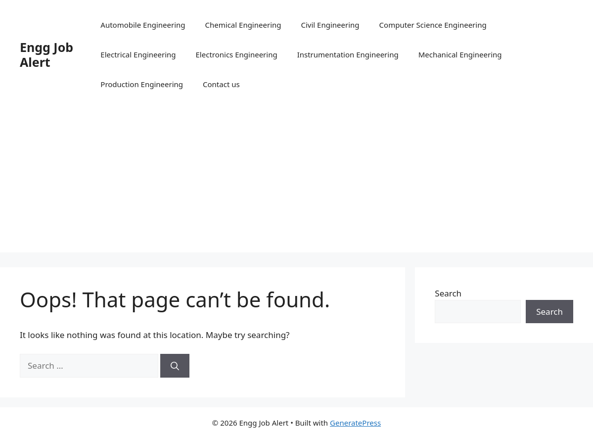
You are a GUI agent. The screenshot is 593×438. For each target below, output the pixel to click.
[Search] (174, 366)
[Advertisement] (296, 183)
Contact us (221, 84)
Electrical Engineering (138, 54)
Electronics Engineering (236, 54)
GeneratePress (355, 423)
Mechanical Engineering (460, 54)
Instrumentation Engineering (348, 54)
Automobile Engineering (142, 25)
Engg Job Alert (46, 54)
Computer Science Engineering (433, 25)
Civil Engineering (330, 25)
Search (448, 293)
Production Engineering (141, 84)
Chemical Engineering (243, 25)
